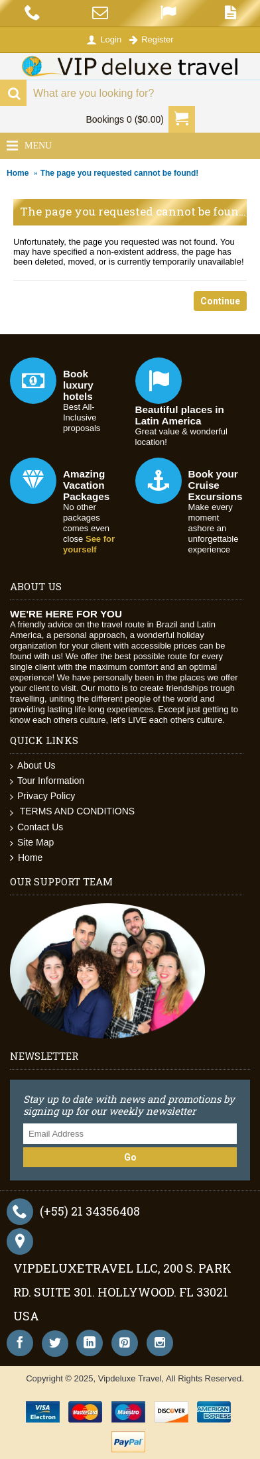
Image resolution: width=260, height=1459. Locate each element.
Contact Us (36, 827)
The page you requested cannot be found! (119, 173)
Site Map (32, 842)
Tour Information (47, 781)
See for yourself (89, 544)
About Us (33, 765)
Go (130, 1157)
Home (18, 173)
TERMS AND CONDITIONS (72, 811)
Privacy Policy (42, 796)
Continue (220, 301)
